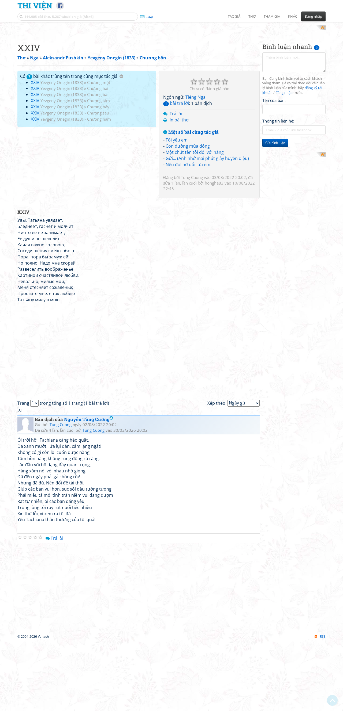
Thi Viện (34, 5)
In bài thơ (179, 190)
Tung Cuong (192, 247)
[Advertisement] (171, 62)
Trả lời (176, 183)
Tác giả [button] (234, 16)
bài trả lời (176, 173)
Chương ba (97, 164)
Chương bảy (98, 176)
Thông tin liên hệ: (278, 191)
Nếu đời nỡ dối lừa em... (190, 234)
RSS (320, 706)
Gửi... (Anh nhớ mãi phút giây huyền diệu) (207, 228)
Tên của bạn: (274, 170)
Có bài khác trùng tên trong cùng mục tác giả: (71, 146)
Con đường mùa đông (188, 216)
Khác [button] (292, 16)
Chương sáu (98, 182)
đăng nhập (284, 162)
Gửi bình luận (275, 213)
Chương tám (98, 170)
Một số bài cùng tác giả (191, 202)
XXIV (35, 152)
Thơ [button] (252, 16)
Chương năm (99, 189)
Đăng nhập (313, 16)
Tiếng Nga (195, 167)
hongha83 (214, 252)
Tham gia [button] (272, 16)
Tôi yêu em (177, 210)
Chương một (98, 152)
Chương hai (97, 158)
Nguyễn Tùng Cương (88, 489)
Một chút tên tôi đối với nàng (195, 222)
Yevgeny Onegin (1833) (61, 152)
